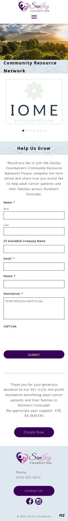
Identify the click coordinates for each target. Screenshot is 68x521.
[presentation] (31, 337)
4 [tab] (34, 131)
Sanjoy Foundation (39, 516)
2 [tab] (27, 131)
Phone (9, 276)
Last (6, 225)
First (6, 208)
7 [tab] (45, 131)
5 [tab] (38, 131)
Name (9, 202)
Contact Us (34, 491)
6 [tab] (41, 131)
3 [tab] (30, 131)
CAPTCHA (10, 326)
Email (9, 258)
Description (13, 293)
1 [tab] (23, 131)
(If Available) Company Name (25, 241)
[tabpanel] (34, 101)
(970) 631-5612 (28, 477)
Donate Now (34, 432)
